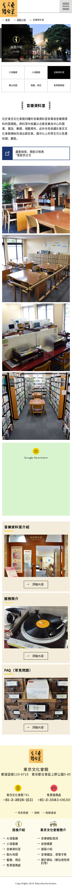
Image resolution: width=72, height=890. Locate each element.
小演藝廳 (36, 72)
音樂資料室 (59, 72)
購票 (41, 6)
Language (53, 6)
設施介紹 (21, 19)
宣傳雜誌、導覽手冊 (54, 854)
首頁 (7, 19)
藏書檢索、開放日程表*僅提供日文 (30, 153)
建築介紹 (46, 849)
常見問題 (23, 812)
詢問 (37, 812)
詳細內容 (38, 584)
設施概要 (46, 844)
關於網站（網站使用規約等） (55, 861)
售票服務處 (59, 85)
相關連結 (51, 812)
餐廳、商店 (36, 85)
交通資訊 (28, 6)
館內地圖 (13, 85)
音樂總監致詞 (49, 838)
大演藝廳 (13, 72)
